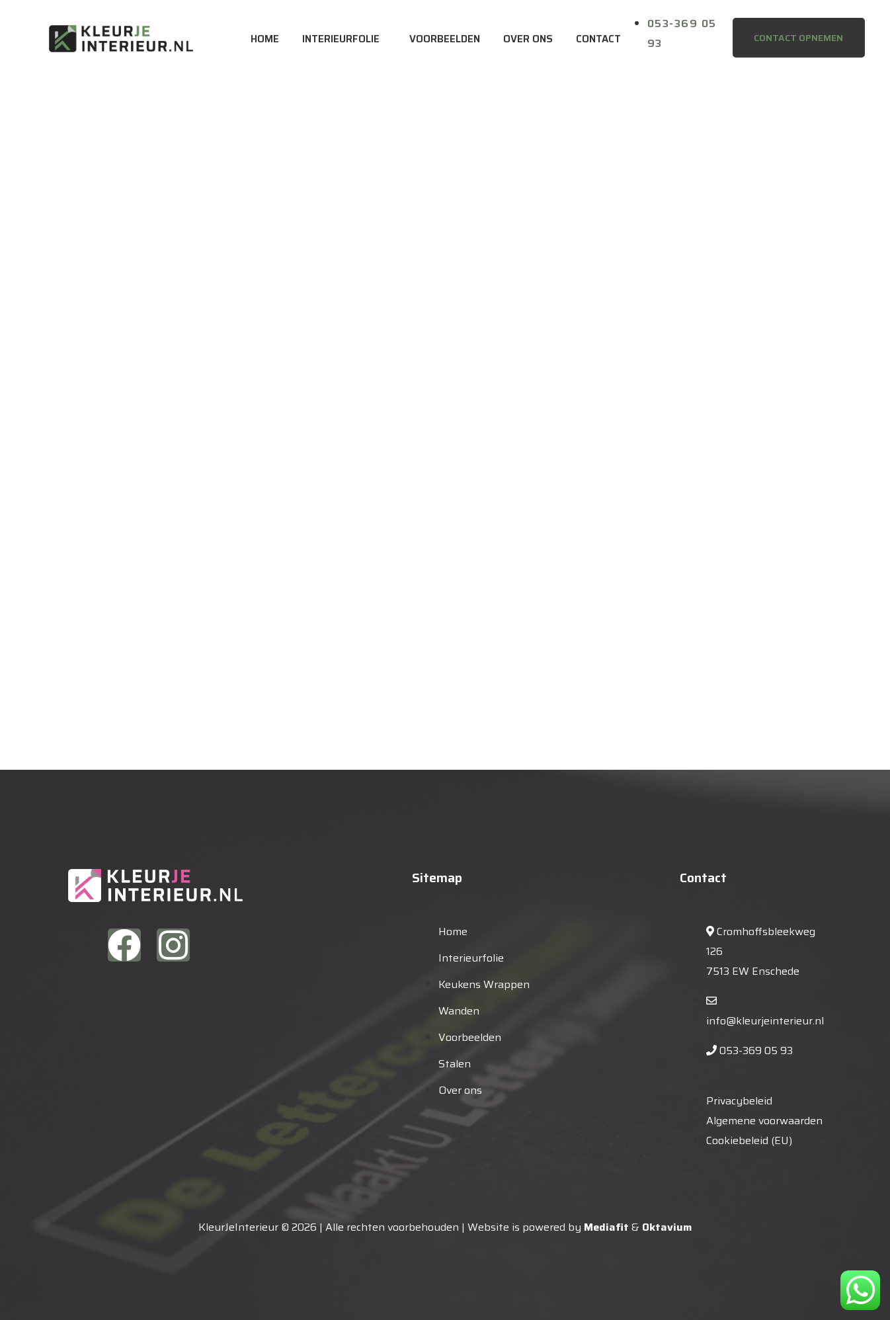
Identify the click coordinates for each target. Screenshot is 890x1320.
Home (265, 39)
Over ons (528, 39)
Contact (598, 39)
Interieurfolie (341, 39)
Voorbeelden (444, 39)
